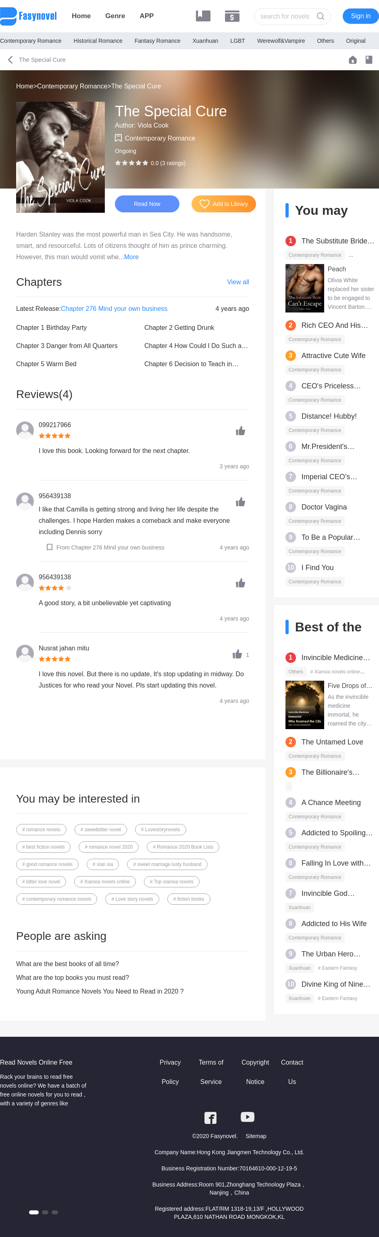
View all (238, 282)
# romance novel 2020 (109, 847)
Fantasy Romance (158, 41)
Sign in (361, 16)
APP (147, 16)
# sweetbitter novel (101, 829)
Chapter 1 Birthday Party (51, 327)
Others (325, 41)
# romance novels (41, 829)
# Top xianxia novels (172, 882)
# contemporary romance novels (56, 899)
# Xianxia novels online (105, 882)
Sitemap (256, 1136)
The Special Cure (136, 86)
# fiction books (188, 899)
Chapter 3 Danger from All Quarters (67, 345)
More (131, 257)
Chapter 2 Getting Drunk (179, 327)
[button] (34, 1212)
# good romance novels (47, 864)
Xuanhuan (206, 41)
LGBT (237, 41)
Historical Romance (98, 41)
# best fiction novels (43, 847)
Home (81, 16)
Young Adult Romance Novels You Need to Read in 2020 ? (100, 991)
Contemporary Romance (31, 41)
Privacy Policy (170, 1072)
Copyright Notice (255, 1072)
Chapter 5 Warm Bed (46, 364)
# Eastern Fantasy (337, 968)
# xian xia (103, 864)
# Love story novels (132, 899)
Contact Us (292, 1072)
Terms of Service (211, 1072)
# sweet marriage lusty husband (167, 864)
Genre (115, 16)
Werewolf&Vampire (281, 41)
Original (355, 41)
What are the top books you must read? (72, 977)
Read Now (147, 204)
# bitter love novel (41, 882)
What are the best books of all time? (67, 963)
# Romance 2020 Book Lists (183, 847)
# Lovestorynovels (160, 829)
